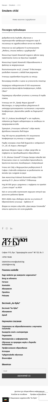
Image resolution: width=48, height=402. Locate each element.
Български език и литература (15, 332)
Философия (7, 358)
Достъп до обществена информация (29, 391)
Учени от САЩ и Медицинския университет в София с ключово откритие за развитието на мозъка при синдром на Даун (22, 170)
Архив (4, 315)
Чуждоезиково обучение (12, 355)
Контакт (6, 285)
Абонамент (7, 289)
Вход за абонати (9, 278)
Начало (4, 5)
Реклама (5, 296)
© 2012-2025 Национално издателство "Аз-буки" (19, 398)
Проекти (6, 292)
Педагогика (7, 335)
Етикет (12, 5)
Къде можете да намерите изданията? (19, 275)
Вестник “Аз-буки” (10, 308)
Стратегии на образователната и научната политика (22, 327)
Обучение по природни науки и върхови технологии (19, 343)
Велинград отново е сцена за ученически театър (24, 81)
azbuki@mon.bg (8, 265)
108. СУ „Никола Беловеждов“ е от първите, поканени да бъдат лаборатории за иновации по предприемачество (23, 121)
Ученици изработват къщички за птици (19, 77)
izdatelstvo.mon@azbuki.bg (13, 262)
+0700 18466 (7, 257)
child (18, 5)
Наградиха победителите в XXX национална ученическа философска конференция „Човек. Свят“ (21, 88)
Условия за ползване (19, 394)
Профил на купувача (38, 394)
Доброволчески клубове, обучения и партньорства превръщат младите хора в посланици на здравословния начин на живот (21, 41)
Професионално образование (14, 348)
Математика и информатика (15, 339)
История (6, 351)
